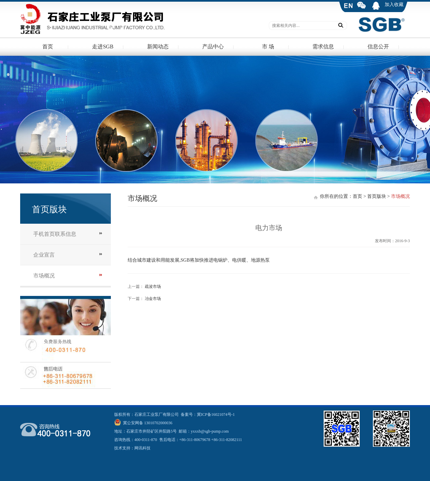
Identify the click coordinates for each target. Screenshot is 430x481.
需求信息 (323, 46)
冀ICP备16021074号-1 (216, 414)
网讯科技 (142, 448)
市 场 (268, 46)
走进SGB (102, 46)
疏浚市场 (153, 286)
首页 (47, 46)
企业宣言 (44, 255)
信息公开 (378, 46)
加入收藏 (394, 4)
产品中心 (213, 46)
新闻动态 (158, 46)
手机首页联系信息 (54, 234)
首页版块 (376, 196)
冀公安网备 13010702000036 (147, 423)
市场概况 (44, 275)
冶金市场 (153, 298)
